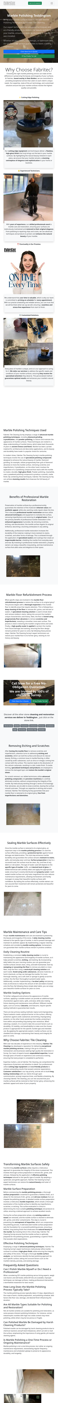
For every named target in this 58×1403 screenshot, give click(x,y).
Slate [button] (14, 730)
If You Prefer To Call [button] (29, 56)
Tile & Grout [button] (8, 726)
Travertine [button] (24, 726)
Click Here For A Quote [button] (29, 51)
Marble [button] (16, 726)
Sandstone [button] (50, 726)
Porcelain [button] (42, 730)
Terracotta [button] (22, 730)
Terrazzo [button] (41, 726)
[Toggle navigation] (52, 3)
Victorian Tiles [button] (32, 730)
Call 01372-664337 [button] (35, 3)
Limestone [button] (33, 726)
